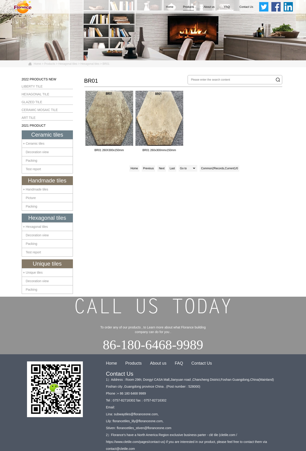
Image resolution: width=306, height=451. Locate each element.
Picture (31, 198)
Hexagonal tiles (67, 63)
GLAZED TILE (32, 102)
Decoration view (37, 152)
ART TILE (29, 118)
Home (169, 7)
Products (188, 7)
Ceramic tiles (47, 135)
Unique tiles (47, 264)
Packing (31, 160)
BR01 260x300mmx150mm (159, 121)
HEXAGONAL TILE (35, 94)
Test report (33, 169)
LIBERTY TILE (32, 86)
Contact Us (246, 7)
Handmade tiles (47, 180)
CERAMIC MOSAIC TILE (40, 110)
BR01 (105, 63)
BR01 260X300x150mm (109, 121)
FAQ (227, 7)
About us (209, 7)
